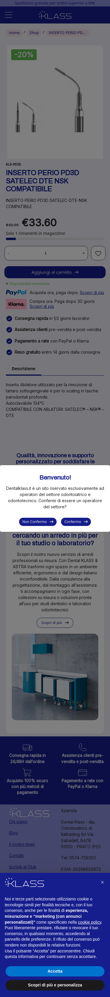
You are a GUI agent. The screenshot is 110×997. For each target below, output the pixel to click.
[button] (102, 882)
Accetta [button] (55, 971)
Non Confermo (34, 521)
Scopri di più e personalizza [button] (55, 985)
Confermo (72, 521)
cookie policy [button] (89, 922)
